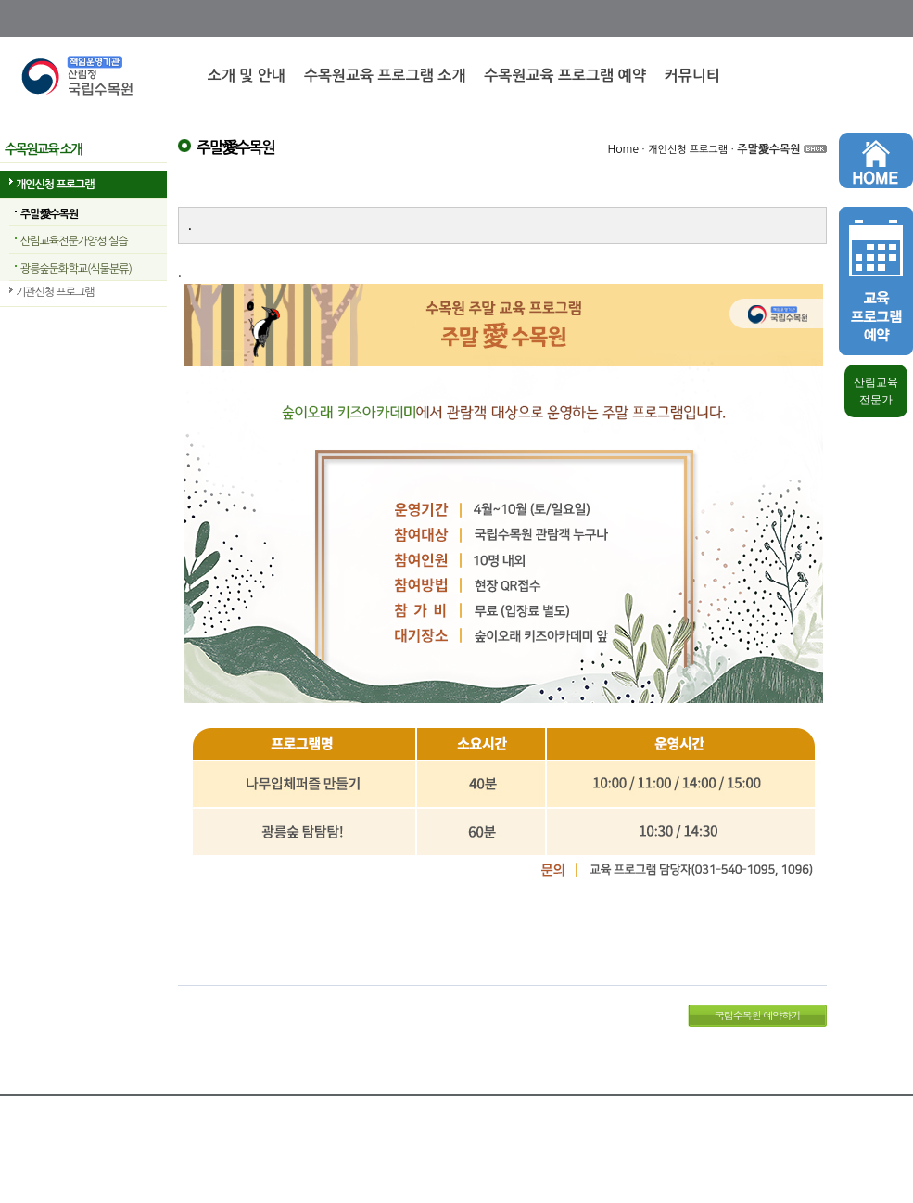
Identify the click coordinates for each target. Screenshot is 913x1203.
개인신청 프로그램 (55, 184)
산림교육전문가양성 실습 (73, 241)
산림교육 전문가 (876, 391)
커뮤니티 (692, 76)
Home (623, 149)
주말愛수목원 (49, 214)
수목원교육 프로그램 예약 (564, 76)
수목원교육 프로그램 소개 (384, 76)
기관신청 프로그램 (55, 292)
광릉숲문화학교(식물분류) (76, 269)
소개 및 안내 (246, 76)
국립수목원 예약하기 (758, 1015)
